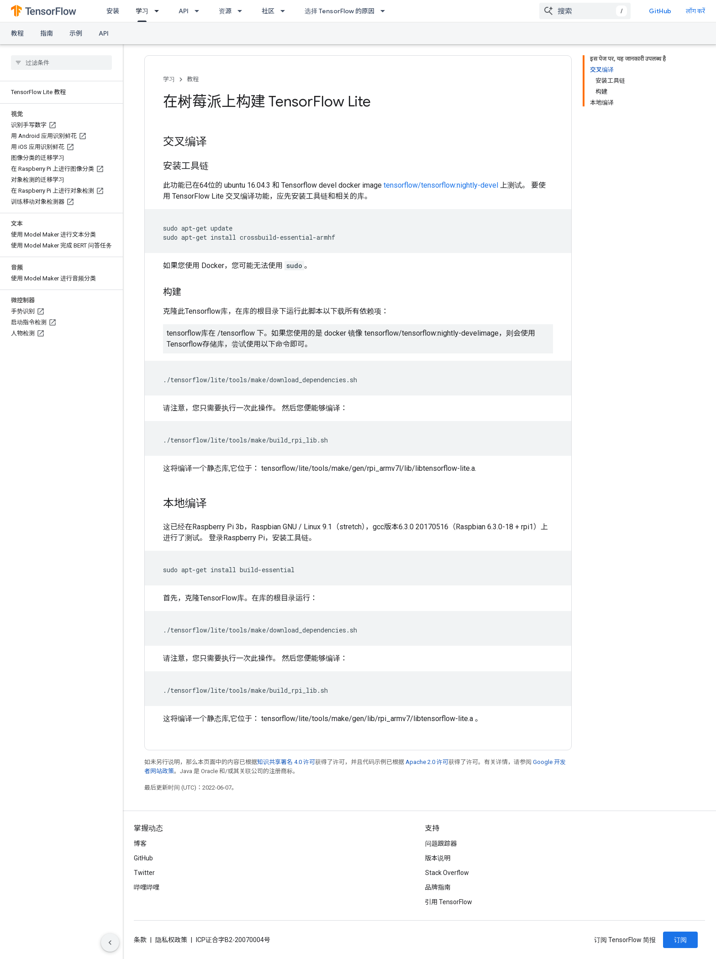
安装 (112, 11)
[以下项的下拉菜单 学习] (159, 11)
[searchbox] (61, 62)
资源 (225, 11)
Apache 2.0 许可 (426, 762)
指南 (46, 33)
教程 (17, 33)
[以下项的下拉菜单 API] (200, 11)
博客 (140, 843)
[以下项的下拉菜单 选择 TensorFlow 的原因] (385, 11)
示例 (75, 33)
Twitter (144, 872)
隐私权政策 (171, 939)
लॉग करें (695, 11)
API (184, 11)
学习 (169, 79)
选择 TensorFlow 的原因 (339, 11)
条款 (140, 939)
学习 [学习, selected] (142, 11)
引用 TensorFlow (449, 902)
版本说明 (438, 858)
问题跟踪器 (441, 843)
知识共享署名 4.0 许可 (286, 762)
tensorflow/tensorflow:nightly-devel (441, 185)
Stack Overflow (447, 872)
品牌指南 (438, 887)
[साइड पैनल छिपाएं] (110, 942)
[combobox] (585, 11)
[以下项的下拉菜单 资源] (242, 11)
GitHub (660, 11)
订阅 (680, 940)
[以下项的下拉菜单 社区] (285, 11)
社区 (268, 11)
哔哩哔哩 (146, 887)
